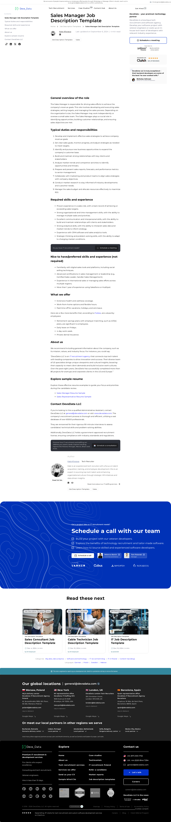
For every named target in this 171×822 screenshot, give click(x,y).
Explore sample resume (14, 36)
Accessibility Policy (141, 806)
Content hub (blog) (127, 659)
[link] (148, 60)
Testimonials (95, 760)
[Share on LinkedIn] (11, 44)
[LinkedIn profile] (119, 554)
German (77, 662)
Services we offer (67, 770)
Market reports (96, 775)
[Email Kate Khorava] (72, 483)
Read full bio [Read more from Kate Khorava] (57, 480)
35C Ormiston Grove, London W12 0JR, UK (94, 697)
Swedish (94, 662)
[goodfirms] (50, 797)
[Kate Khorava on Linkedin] (60, 34)
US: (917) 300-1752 (135, 756)
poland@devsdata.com (31, 708)
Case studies (95, 755)
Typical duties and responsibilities (18, 21)
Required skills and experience (17, 25)
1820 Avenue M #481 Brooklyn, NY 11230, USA (63, 700)
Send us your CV (67, 775)
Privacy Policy (109, 806)
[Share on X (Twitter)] (15, 44)
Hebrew (103, 662)
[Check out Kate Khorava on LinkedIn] (68, 483)
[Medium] (30, 797)
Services (71, 8)
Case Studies (84, 8)
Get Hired (139, 8)
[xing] (50, 790)
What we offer (10, 29)
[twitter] (44, 790)
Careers (136, 782)
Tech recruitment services (72, 765)
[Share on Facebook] (19, 44)
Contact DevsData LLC (14, 39)
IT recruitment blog (97, 659)
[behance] (37, 790)
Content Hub (99, 8)
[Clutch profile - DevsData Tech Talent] (141, 60)
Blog (124, 813)
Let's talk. (100, 736)
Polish (86, 662)
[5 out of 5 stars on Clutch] (153, 58)
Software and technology (77, 659)
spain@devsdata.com (126, 708)
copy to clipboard (28, 711)
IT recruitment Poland (100, 765)
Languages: (69, 662)
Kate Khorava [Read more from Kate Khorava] (73, 461)
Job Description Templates (70, 26)
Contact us (131, 746)
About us (8, 32)
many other (30, 736)
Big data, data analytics (54, 659)
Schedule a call (82, 555)
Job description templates (102, 779)
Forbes (98, 313)
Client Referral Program (140, 813)
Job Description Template (62, 40)
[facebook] (24, 790)
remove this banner (112, 671)
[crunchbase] (24, 797)
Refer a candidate (98, 770)
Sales (78, 40)
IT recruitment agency (80, 356)
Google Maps (29, 716)
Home (53, 26)
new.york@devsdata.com (64, 705)
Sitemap (96, 806)
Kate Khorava (65, 32)
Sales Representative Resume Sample (74, 397)
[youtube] (44, 797)
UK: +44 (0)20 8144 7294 (138, 760)
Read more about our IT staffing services (103, 484)
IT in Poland (112, 659)
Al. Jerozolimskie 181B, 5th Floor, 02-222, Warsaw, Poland (35, 702)
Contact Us (157, 9)
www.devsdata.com (103, 413)
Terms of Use (125, 806)
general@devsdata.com (76, 413)
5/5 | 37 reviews (153, 61)
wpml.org (70, 671)
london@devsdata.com (95, 703)
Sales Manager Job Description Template (22, 18)
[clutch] (37, 797)
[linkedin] (30, 790)
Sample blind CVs (67, 779)
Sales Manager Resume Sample (71, 393)
